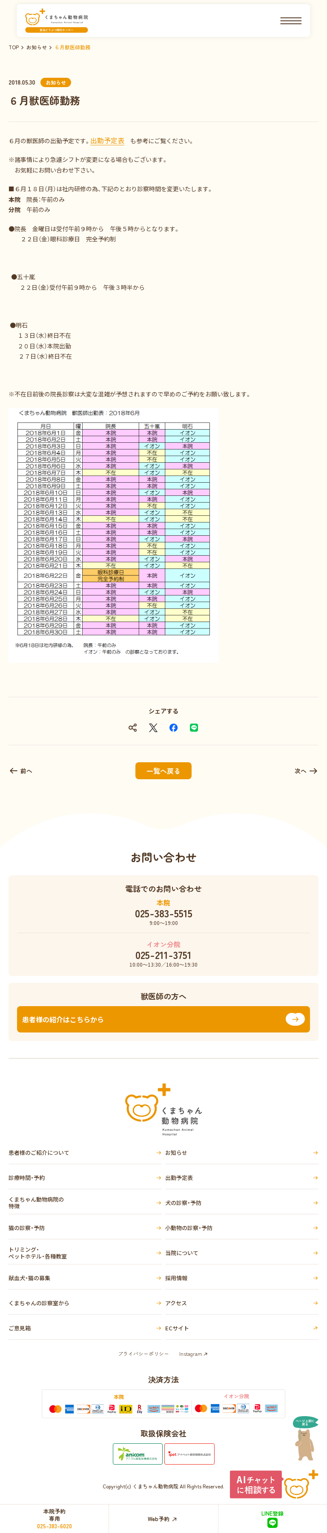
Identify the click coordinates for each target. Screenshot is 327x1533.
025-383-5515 (163, 913)
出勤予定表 (107, 140)
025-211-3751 (163, 954)
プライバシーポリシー (143, 1353)
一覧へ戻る (163, 771)
